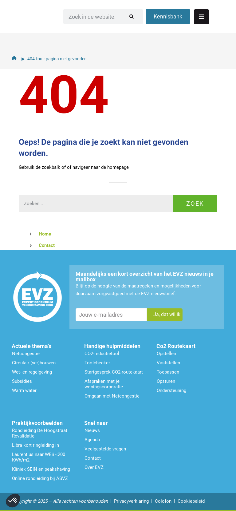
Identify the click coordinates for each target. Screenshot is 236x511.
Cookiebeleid (191, 501)
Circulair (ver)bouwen (34, 363)
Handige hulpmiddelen (112, 346)
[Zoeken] (137, 26)
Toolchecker (97, 363)
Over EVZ (94, 467)
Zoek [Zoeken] (195, 203)
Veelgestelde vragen (105, 449)
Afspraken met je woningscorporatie (104, 384)
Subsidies (22, 381)
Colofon (163, 501)
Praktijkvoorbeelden (37, 423)
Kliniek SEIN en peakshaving (41, 469)
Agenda (92, 439)
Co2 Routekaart (175, 346)
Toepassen (168, 372)
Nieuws (92, 430)
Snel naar (96, 423)
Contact (93, 458)
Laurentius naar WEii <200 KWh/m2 (38, 457)
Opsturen (166, 381)
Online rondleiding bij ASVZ (40, 478)
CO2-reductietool (102, 353)
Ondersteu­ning (171, 390)
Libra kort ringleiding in (35, 445)
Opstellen (166, 353)
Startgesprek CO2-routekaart (114, 372)
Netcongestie (26, 353)
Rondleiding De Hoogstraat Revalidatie (39, 433)
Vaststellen (168, 363)
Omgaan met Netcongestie (112, 396)
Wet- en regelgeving (32, 372)
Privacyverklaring (131, 501)
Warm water (24, 390)
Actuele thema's (31, 346)
